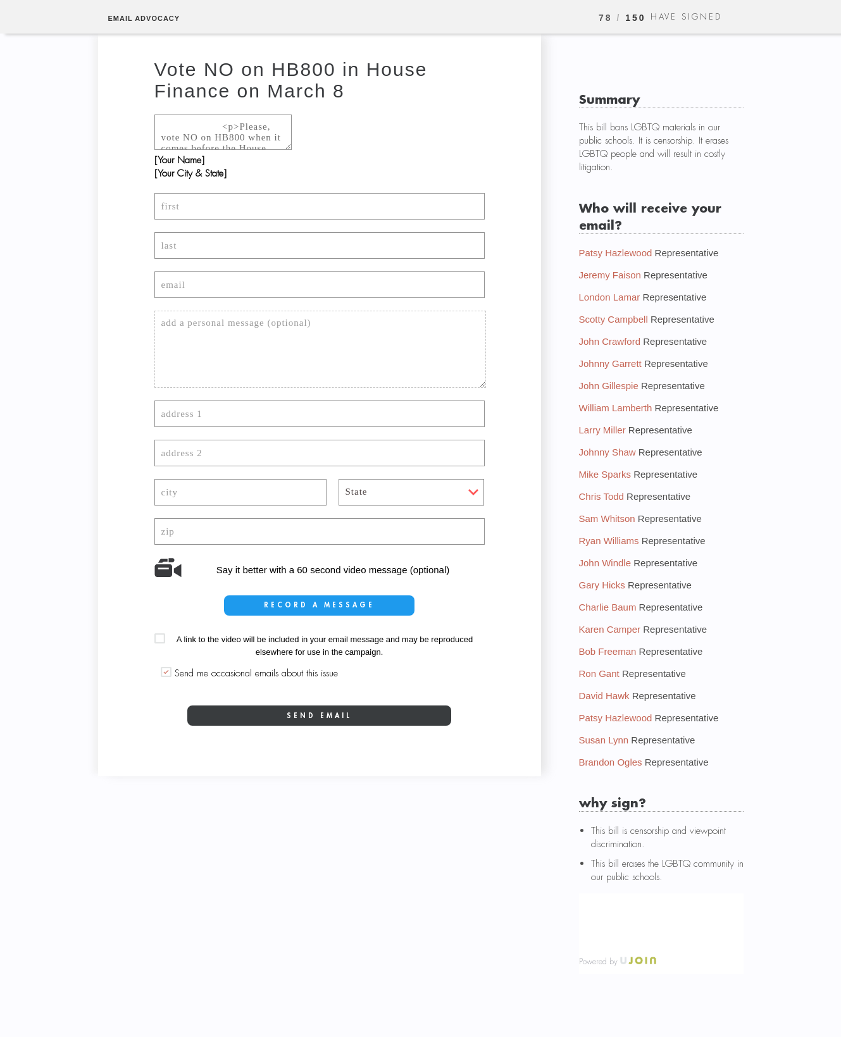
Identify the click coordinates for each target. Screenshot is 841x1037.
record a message (319, 604)
